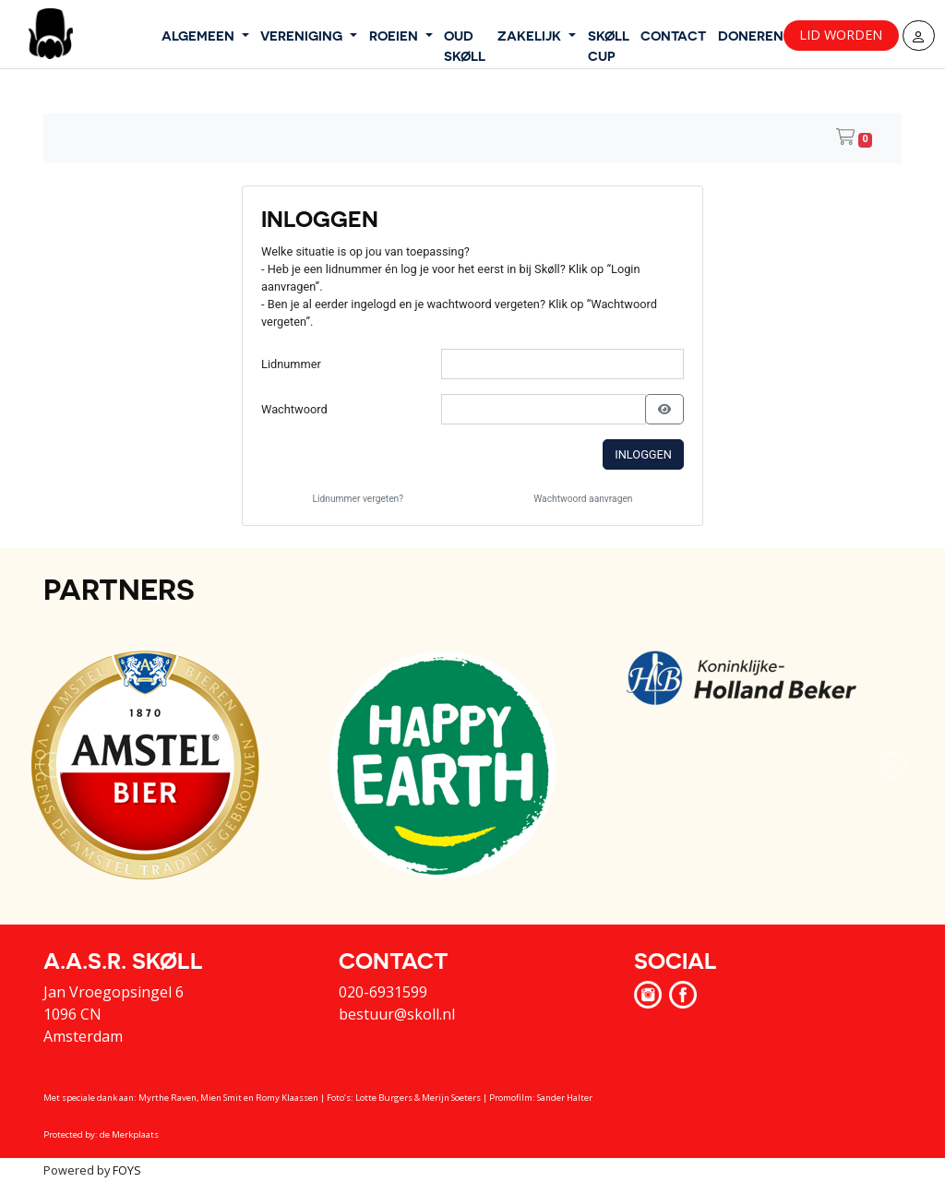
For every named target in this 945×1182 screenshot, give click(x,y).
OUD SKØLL (464, 45)
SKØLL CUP (608, 45)
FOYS (127, 1170)
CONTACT (673, 35)
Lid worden (840, 34)
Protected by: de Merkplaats (101, 1134)
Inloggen (643, 454)
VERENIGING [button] (303, 35)
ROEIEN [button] (395, 35)
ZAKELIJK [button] (531, 35)
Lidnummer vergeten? (358, 499)
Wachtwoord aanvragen (582, 499)
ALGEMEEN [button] (199, 35)
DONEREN (751, 35)
